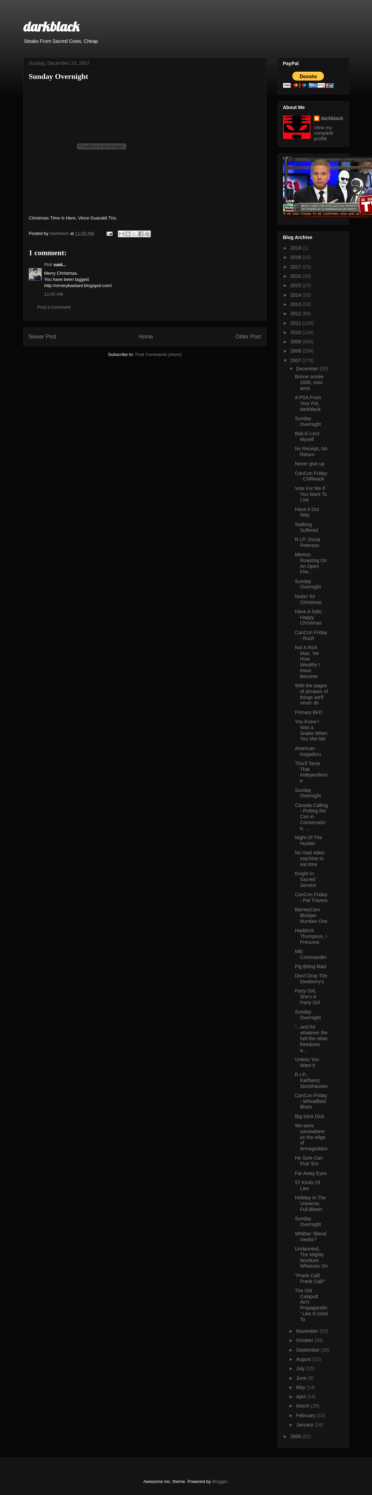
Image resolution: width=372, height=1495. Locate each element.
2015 (296, 285)
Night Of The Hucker (308, 840)
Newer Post (43, 337)
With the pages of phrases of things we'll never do (311, 694)
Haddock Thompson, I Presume (311, 936)
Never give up (309, 463)
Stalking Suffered (306, 527)
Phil (48, 264)
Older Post (248, 337)
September (308, 1350)
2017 (296, 267)
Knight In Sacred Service (305, 879)
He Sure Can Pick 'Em (309, 1160)
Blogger (219, 1481)
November (307, 1331)
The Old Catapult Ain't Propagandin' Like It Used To (311, 1305)
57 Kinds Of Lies (307, 1185)
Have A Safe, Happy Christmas (309, 617)
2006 (296, 1436)
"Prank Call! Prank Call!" (310, 1278)
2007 (296, 360)
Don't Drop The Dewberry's (311, 978)
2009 (296, 341)
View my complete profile (324, 133)
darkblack (51, 26)
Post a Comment (54, 307)
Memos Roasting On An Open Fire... (311, 563)
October (305, 1340)
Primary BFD (308, 712)
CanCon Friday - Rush (311, 635)
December (307, 368)
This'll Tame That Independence (311, 772)
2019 (296, 248)
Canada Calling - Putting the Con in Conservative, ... (311, 817)
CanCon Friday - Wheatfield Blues (311, 1101)
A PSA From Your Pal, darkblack (308, 403)
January (305, 1424)
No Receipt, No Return (311, 451)
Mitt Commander (310, 954)
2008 (296, 351)
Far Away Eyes (311, 1173)
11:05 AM (53, 294)
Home (146, 337)
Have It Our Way (307, 512)
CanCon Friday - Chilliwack (311, 476)
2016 (296, 276)
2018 (296, 257)
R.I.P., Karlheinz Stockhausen (311, 1080)
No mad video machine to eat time (309, 858)
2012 (296, 313)
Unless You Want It (307, 1062)
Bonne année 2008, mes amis (309, 382)
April (301, 1396)
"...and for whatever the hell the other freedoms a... (311, 1038)
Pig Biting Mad (310, 966)
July (301, 1368)
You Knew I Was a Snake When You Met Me (311, 730)
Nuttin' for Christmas (308, 599)
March (303, 1406)
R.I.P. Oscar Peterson (307, 542)
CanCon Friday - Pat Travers (311, 897)
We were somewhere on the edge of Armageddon (311, 1137)
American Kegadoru (308, 751)
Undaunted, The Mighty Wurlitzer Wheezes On (311, 1257)
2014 (296, 295)
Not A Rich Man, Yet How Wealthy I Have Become (307, 662)
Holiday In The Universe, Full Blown (310, 1203)
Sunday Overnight (308, 421)
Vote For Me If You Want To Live (311, 494)
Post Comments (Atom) (158, 354)
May (301, 1387)
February (306, 1415)
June (302, 1378)
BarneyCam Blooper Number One (311, 915)
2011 (296, 323)
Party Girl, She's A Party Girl (307, 996)
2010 (296, 332)
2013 (296, 304)
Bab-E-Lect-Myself (307, 436)
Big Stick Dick (309, 1116)
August (304, 1359)
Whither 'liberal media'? (310, 1236)
